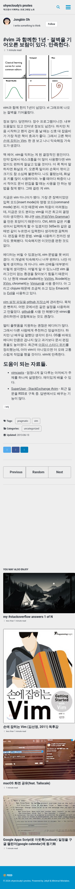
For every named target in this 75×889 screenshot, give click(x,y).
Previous (16, 472)
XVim (7, 283)
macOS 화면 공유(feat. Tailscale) (26, 783)
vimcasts (17, 373)
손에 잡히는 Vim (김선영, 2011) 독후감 (30, 727)
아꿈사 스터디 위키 (52, 345)
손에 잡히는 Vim (14, 141)
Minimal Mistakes (60, 881)
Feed (7, 875)
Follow (51, 24)
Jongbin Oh (21, 19)
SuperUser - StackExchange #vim (34, 389)
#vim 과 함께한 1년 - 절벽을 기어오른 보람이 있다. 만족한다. (37, 42)
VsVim (49, 279)
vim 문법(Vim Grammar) (52, 217)
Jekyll (46, 881)
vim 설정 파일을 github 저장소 (24, 302)
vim (36, 421)
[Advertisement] (37, 525)
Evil (9, 293)
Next (59, 472)
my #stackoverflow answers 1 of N (28, 617)
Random (38, 472)
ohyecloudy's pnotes (19, 7)
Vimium (35, 283)
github (26, 312)
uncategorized (31, 428)
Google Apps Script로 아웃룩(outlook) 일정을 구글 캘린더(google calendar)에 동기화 (37, 842)
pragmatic (22, 421)
